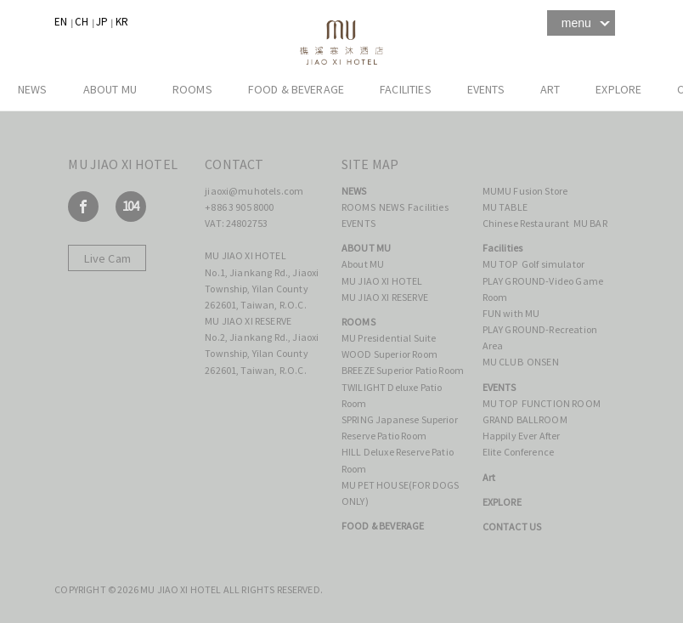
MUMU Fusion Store (525, 190)
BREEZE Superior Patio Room (403, 370)
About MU (364, 264)
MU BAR (590, 223)
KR (122, 21)
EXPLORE (618, 89)
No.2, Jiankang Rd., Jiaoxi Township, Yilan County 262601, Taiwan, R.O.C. (262, 353)
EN (60, 21)
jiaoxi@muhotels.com (254, 190)
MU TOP (500, 264)
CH (81, 21)
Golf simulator (553, 264)
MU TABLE (505, 207)
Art (550, 89)
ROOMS (192, 89)
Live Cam (107, 258)
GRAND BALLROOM (525, 419)
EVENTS (486, 89)
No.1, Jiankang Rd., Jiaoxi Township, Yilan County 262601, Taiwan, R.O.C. (262, 288)
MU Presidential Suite (389, 337)
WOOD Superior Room (389, 354)
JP (102, 21)
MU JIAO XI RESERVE (385, 297)
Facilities (406, 89)
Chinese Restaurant (526, 223)
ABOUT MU (110, 89)
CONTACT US (512, 526)
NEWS (33, 89)
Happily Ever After (522, 435)
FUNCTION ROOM (561, 403)
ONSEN (543, 361)
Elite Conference (519, 451)
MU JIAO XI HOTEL (382, 281)
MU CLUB (503, 361)
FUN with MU (511, 313)
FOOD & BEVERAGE (296, 89)
